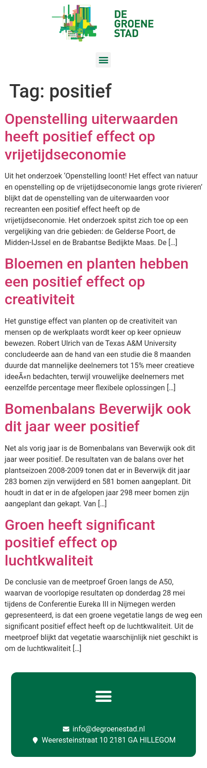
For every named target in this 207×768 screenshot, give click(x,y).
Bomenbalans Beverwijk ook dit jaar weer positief (98, 417)
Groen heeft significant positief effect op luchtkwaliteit (80, 542)
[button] (103, 60)
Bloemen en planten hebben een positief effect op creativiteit (97, 281)
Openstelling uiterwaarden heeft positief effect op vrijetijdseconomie (91, 136)
